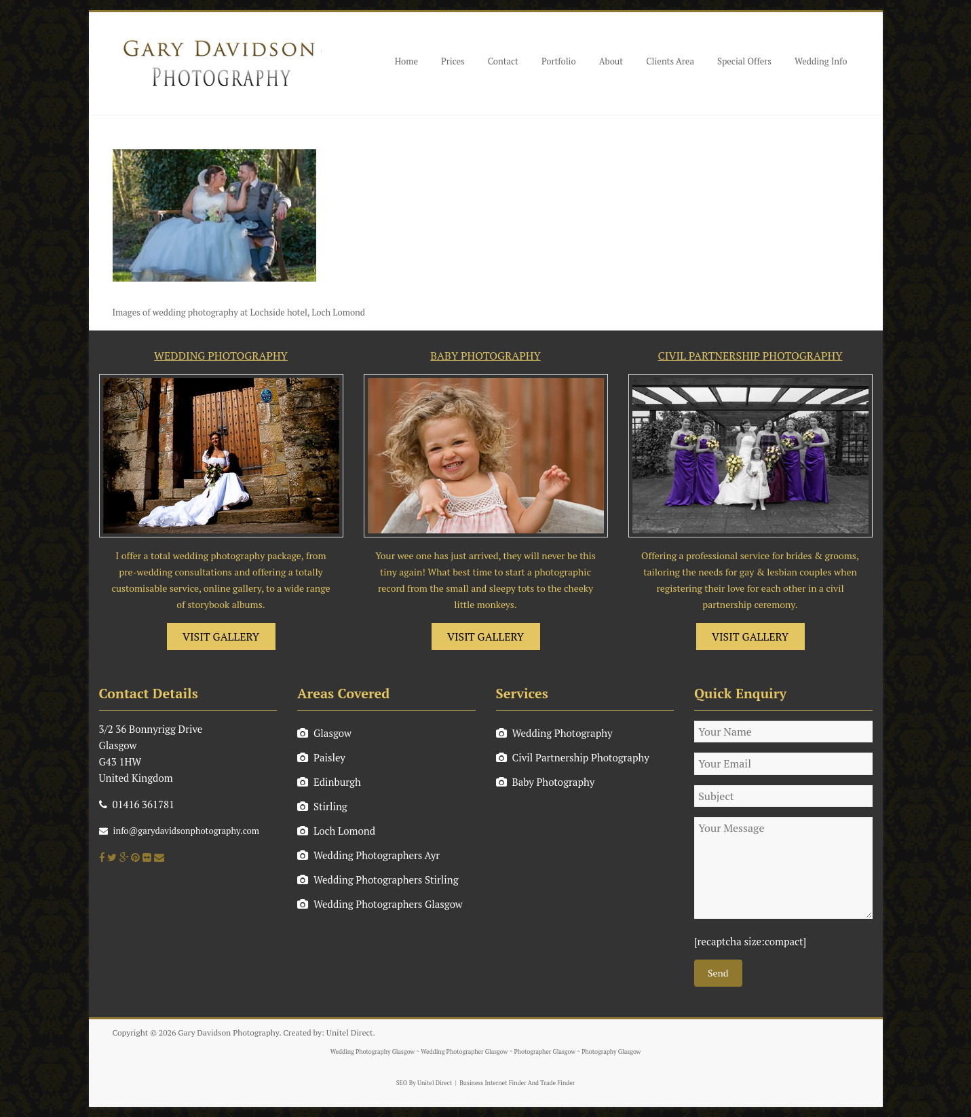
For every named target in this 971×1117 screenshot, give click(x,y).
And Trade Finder (551, 1083)
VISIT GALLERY (221, 636)
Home (406, 61)
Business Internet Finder (492, 1083)
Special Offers (744, 61)
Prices (453, 61)
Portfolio (558, 61)
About (611, 61)
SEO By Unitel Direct (424, 1083)
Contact (503, 61)
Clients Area (670, 61)
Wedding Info (821, 61)
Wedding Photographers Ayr (368, 855)
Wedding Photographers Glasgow (380, 904)
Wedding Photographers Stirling (378, 879)
